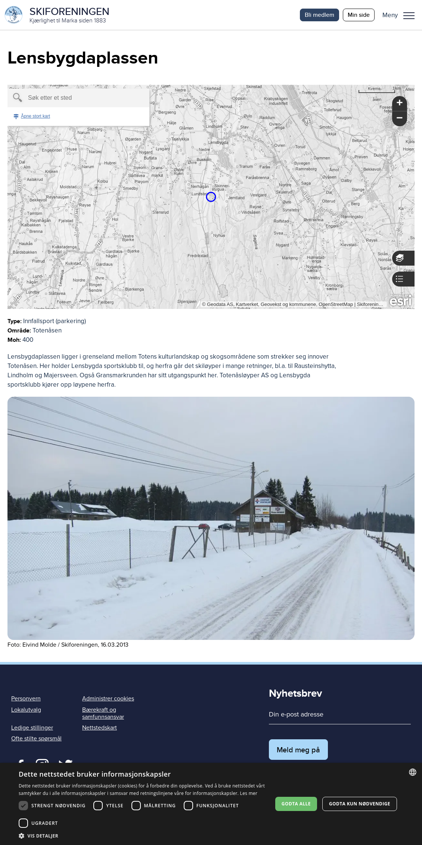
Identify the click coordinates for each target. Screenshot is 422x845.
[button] (401, 15)
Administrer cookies (108, 698)
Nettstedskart (99, 727)
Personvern (26, 698)
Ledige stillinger (32, 727)
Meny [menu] (409, 15)
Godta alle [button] (296, 804)
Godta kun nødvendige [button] (359, 804)
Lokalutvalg (26, 710)
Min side (359, 14)
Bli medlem (319, 14)
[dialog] (211, 804)
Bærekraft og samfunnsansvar (103, 713)
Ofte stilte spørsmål (36, 738)
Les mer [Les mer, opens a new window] (249, 793)
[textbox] (65, 98)
